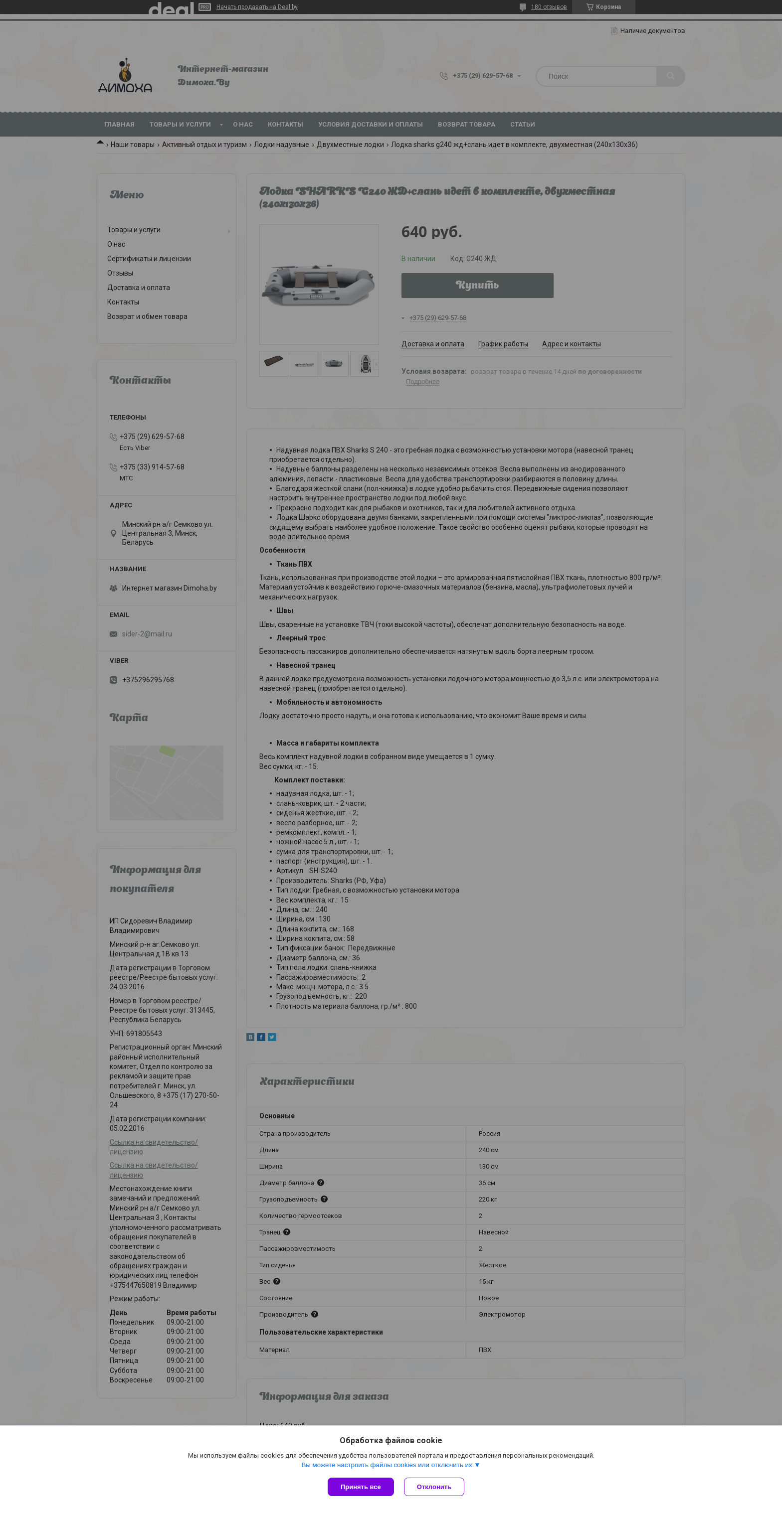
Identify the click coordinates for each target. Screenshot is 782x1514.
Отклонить (434, 1487)
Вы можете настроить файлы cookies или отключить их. (387, 1465)
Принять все (361, 1487)
